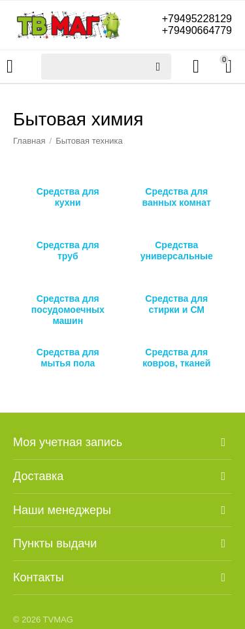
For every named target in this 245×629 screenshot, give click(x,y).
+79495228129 (197, 18)
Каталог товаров (10, 66)
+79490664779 (197, 30)
